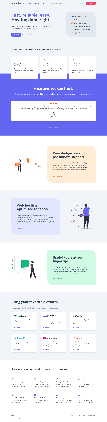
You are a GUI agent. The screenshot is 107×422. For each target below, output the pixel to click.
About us (72, 415)
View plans (18, 76)
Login (82, 3)
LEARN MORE (57, 176)
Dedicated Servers (56, 3)
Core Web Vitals (86, 30)
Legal (84, 415)
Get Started (90, 3)
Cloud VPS (45, 3)
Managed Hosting (34, 3)
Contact (79, 415)
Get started (17, 327)
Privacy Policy (91, 415)
